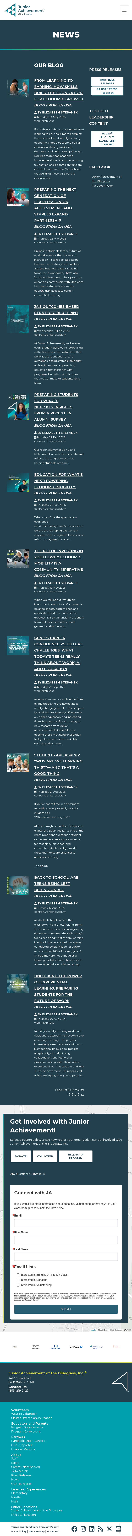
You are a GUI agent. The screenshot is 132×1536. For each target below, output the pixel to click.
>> (82, 1094)
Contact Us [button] (18, 1386)
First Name (21, 1232)
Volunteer (45, 1156)
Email (18, 1215)
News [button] (15, 1479)
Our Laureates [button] (21, 1483)
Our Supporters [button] (22, 1445)
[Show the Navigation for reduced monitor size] (124, 10)
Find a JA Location (23, 1514)
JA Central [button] (53, 1531)
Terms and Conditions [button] (24, 1527)
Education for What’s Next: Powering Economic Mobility (58, 480)
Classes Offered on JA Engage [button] (31, 1418)
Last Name (21, 1249)
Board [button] (15, 1462)
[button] (75, 1529)
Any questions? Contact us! (27, 1173)
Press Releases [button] (21, 1475)
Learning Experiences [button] (28, 1489)
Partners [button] (18, 1437)
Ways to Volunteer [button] (24, 1413)
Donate (20, 1156)
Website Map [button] (37, 1531)
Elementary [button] (19, 1493)
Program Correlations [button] (26, 1431)
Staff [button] (14, 1458)
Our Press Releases (107, 81)
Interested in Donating (33, 1279)
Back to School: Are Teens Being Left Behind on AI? (56, 883)
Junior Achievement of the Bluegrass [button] (36, 1510)
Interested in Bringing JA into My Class (44, 1274)
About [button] (16, 1454)
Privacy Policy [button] (49, 1527)
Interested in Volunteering (36, 1285)
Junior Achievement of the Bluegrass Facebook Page (107, 181)
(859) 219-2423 (19, 1390)
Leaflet (93, 1330)
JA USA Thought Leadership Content (107, 139)
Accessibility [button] (18, 1531)
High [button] (14, 1501)
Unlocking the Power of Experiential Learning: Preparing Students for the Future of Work (58, 988)
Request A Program (75, 1156)
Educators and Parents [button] (29, 1423)
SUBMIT (66, 1309)
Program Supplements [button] (27, 1427)
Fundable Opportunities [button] (28, 1440)
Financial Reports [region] (23, 1449)
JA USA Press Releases (107, 90)
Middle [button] (16, 1497)
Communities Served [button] (25, 1467)
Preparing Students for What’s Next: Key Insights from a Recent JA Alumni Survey (56, 406)
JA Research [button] (19, 1471)
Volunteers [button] (20, 1410)
